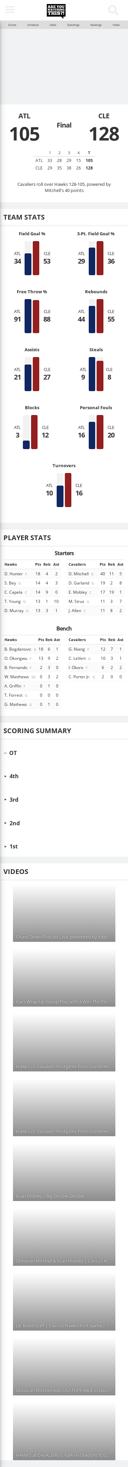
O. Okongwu (18, 658)
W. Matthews (20, 676)
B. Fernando (18, 667)
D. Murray (16, 610)
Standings (73, 25)
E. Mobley (81, 592)
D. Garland (82, 583)
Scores (12, 25)
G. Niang (79, 649)
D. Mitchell (82, 573)
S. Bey (13, 583)
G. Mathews (18, 704)
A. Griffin (15, 685)
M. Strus (79, 601)
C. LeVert (80, 658)
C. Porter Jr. (82, 676)
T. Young (15, 601)
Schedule (33, 25)
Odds (52, 25)
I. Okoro (78, 667)
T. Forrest (16, 695)
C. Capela (16, 592)
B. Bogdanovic (20, 649)
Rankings (96, 25)
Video (116, 25)
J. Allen (78, 610)
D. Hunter (16, 573)
